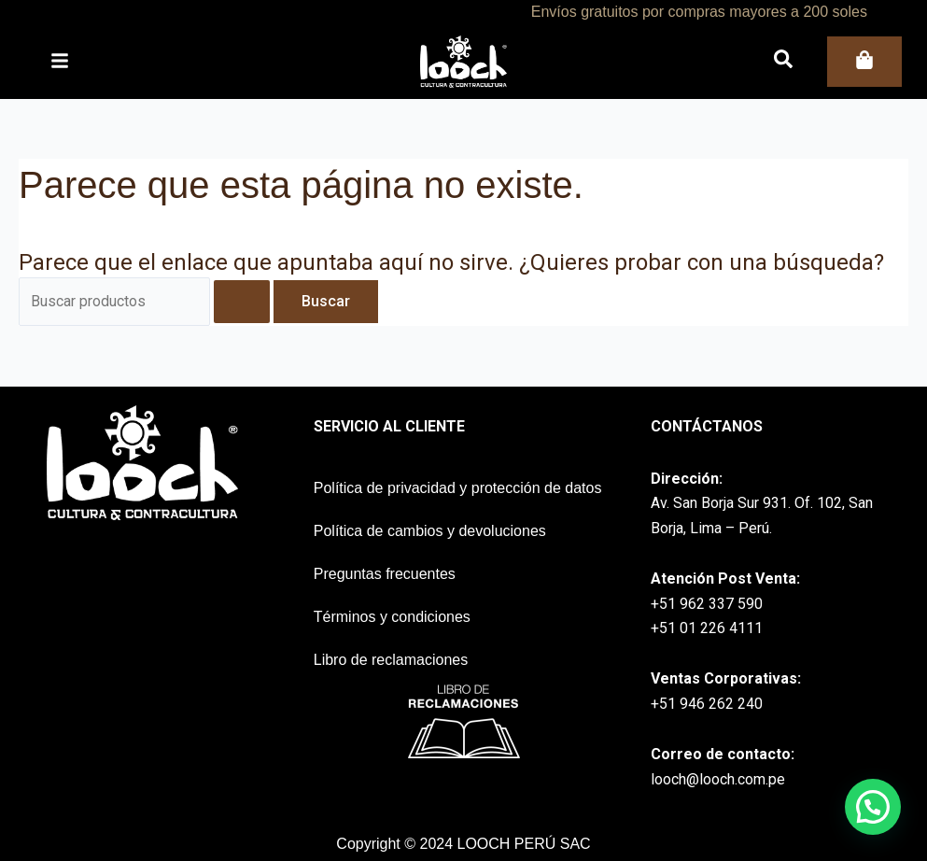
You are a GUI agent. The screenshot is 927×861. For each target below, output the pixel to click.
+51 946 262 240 (707, 704)
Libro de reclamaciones (391, 660)
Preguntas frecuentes (385, 574)
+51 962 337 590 (707, 604)
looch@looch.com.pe (718, 779)
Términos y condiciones (392, 617)
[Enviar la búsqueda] (246, 301)
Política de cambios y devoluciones (430, 531)
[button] (873, 807)
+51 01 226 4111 (707, 628)
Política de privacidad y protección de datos (458, 488)
